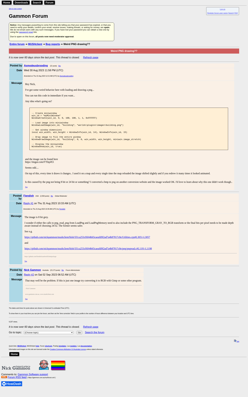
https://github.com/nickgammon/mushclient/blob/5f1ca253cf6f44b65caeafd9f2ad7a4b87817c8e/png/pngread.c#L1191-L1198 (88, 256)
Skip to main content (15, 9)
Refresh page (90, 57)
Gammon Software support (33, 382)
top (236, 349)
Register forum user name (217, 13)
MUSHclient (35, 44)
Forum (50, 2)
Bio (59, 66)
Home (6, 2)
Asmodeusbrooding (66, 76)
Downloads (21, 2)
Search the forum (94, 340)
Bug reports (53, 44)
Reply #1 (28, 211)
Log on (222, 9)
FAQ (236, 13)
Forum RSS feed (17, 385)
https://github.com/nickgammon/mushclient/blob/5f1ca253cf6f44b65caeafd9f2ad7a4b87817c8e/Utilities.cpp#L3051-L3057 (87, 244)
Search (37, 2)
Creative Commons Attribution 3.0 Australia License (68, 357)
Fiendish (62, 217)
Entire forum (17, 44)
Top (26, 194)
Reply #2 (29, 282)
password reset (26, 32)
